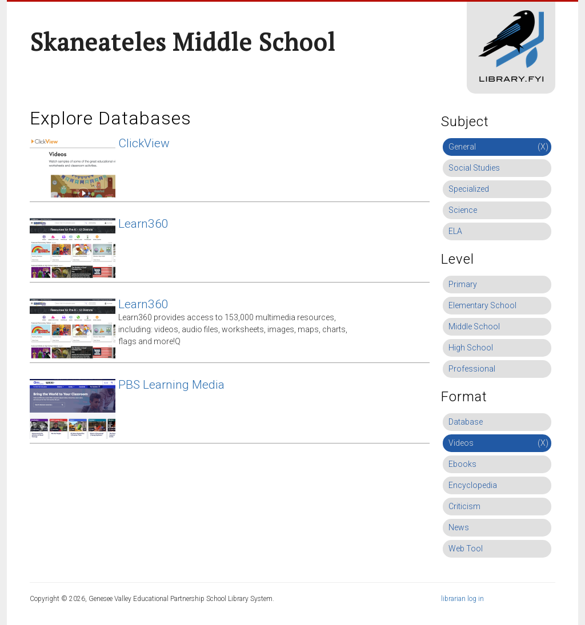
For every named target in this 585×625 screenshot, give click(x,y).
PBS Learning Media (171, 385)
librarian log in (462, 599)
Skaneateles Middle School (182, 42)
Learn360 (143, 224)
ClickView (144, 143)
